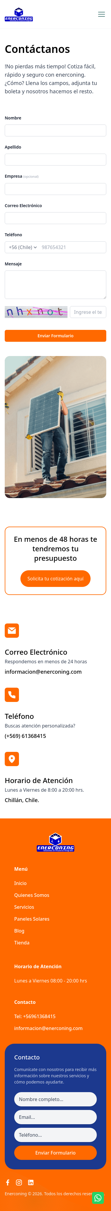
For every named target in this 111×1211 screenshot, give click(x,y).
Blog (19, 930)
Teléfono (13, 234)
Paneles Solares (31, 919)
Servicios (24, 907)
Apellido (13, 147)
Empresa (21, 176)
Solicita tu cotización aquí (55, 578)
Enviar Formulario (56, 335)
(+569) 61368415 (25, 735)
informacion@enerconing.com (43, 671)
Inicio (20, 883)
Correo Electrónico (23, 205)
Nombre (13, 118)
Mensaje (13, 264)
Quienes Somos (31, 895)
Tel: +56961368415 (35, 1016)
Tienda (22, 942)
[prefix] (23, 247)
